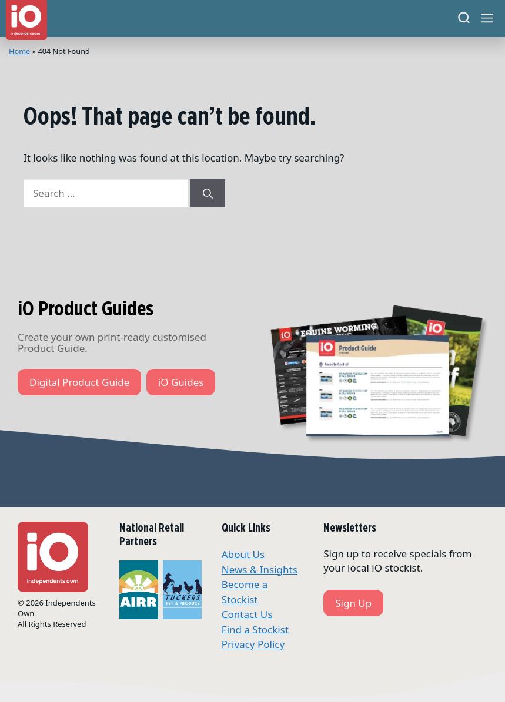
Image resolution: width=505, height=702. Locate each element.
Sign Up (353, 603)
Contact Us (247, 614)
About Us (243, 554)
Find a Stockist (255, 629)
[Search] (464, 18)
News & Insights (259, 569)
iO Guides (181, 382)
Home (19, 51)
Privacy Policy (253, 644)
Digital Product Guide (79, 382)
